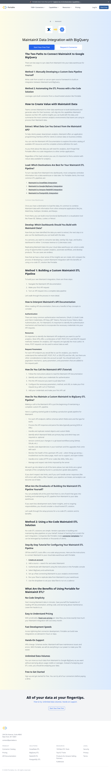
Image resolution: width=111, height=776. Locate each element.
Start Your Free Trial (42, 47)
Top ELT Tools (61, 753)
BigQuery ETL (34, 753)
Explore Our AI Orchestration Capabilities (67, 2)
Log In (94, 7)
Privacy (85, 753)
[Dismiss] (108, 2)
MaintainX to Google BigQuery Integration (46, 186)
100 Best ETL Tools (62, 749)
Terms (85, 756)
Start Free (103, 7)
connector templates (71, 536)
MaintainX (58, 21)
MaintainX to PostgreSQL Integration (43, 193)
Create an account (36, 560)
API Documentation (9, 756)
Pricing (77, 7)
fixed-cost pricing (45, 618)
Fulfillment (60, 762)
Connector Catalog (9, 749)
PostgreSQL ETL (34, 759)
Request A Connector (68, 47)
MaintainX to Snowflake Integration (43, 183)
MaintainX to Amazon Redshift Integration (45, 189)
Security (86, 749)
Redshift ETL (33, 756)
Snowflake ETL (34, 749)
